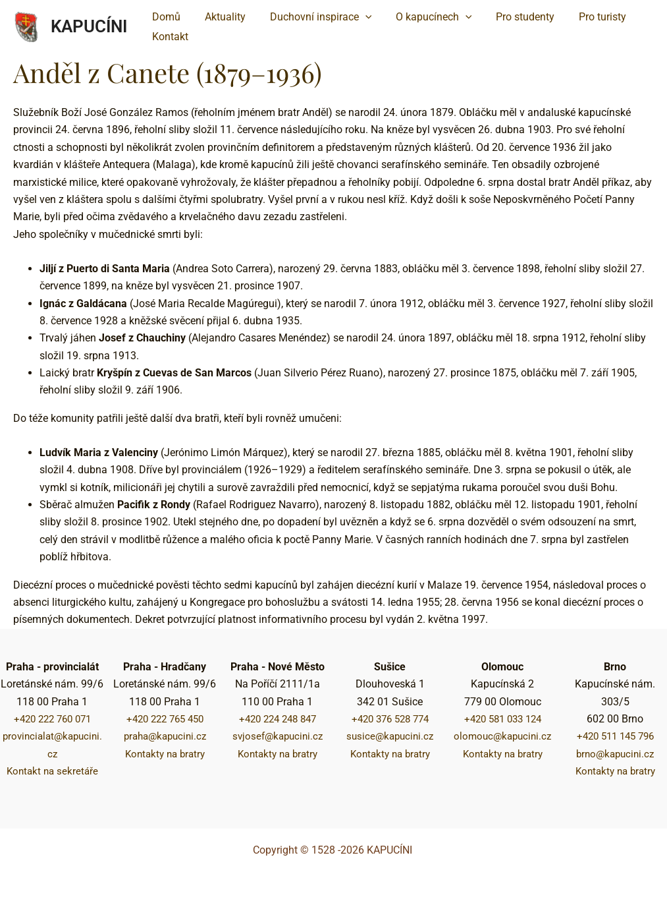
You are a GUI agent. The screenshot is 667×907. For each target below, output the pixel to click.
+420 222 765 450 (164, 719)
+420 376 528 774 (390, 719)
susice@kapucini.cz (390, 736)
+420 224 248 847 (277, 719)
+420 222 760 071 (52, 719)
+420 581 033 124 (502, 719)
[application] (357, 17)
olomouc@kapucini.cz (502, 736)
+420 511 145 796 (615, 736)
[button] (313, 17)
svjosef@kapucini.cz (277, 736)
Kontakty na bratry (164, 753)
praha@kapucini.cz (164, 736)
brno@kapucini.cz (615, 753)
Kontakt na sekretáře (52, 771)
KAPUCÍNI (89, 26)
